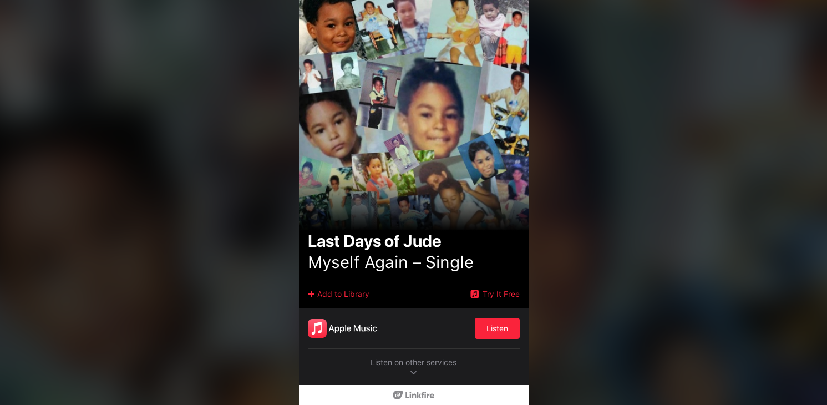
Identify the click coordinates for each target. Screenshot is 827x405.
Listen (497, 328)
